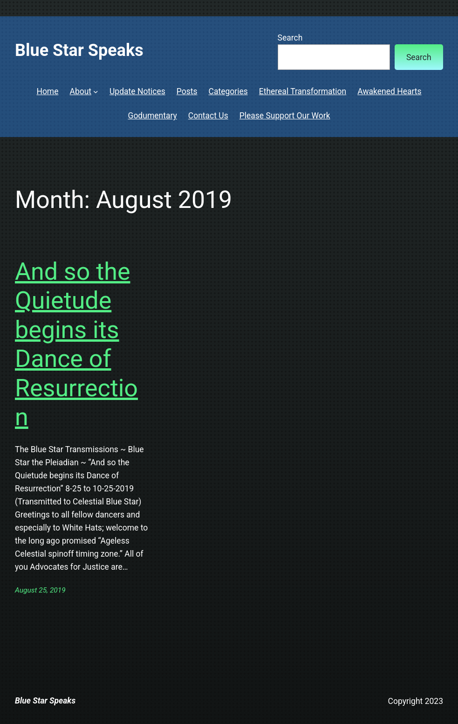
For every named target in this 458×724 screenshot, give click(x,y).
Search (290, 37)
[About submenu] (95, 91)
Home (47, 91)
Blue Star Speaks (79, 50)
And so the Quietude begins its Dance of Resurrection (76, 344)
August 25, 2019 (40, 590)
